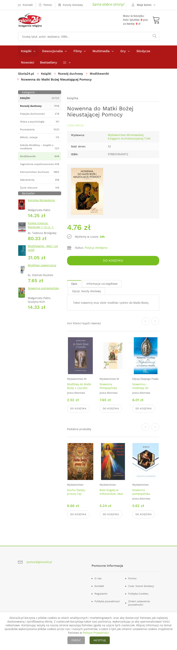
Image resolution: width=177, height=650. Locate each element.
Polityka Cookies (138, 593)
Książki (26, 51)
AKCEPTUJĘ (99, 640)
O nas (98, 578)
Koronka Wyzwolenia (41, 200)
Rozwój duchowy (72, 73)
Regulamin (100, 593)
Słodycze (143, 51)
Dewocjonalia (52, 51)
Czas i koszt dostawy (141, 586)
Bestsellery (48, 62)
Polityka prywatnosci (107, 601)
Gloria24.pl (26, 73)
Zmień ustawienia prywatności (139, 603)
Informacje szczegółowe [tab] (102, 284)
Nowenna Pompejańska (108, 386)
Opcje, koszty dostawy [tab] (86, 291)
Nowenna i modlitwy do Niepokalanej (141, 388)
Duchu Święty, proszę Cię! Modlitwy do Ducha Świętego (79, 495)
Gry (123, 51)
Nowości (27, 62)
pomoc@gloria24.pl (39, 562)
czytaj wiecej (75, 125)
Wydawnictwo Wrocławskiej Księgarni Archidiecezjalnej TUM (129, 137)
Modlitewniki (101, 73)
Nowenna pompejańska (43, 288)
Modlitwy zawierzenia (42, 265)
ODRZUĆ (76, 640)
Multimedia (101, 51)
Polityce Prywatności (96, 633)
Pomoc (132, 578)
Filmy (78, 51)
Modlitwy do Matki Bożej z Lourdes (79, 386)
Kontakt (99, 586)
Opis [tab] (74, 284)
